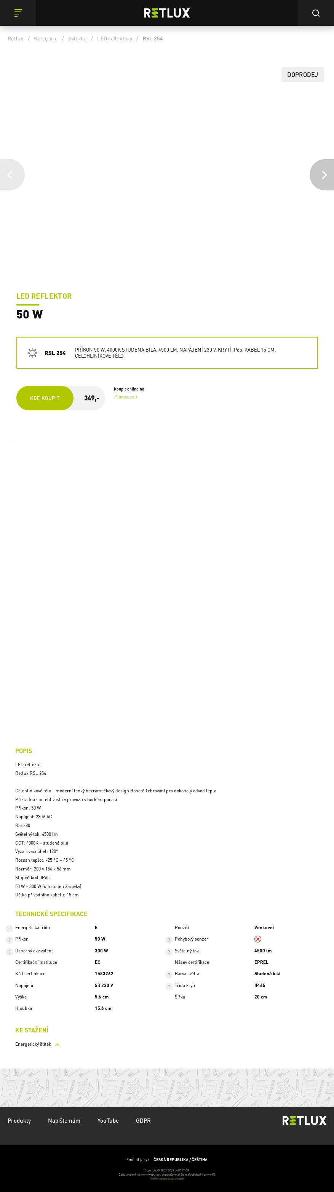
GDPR (143, 1120)
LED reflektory (114, 38)
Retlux (16, 38)
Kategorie (46, 38)
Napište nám (64, 1120)
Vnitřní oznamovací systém (167, 1179)
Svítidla (77, 38)
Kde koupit (45, 398)
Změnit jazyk (167, 1160)
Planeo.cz (124, 397)
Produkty (19, 1120)
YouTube (108, 1120)
